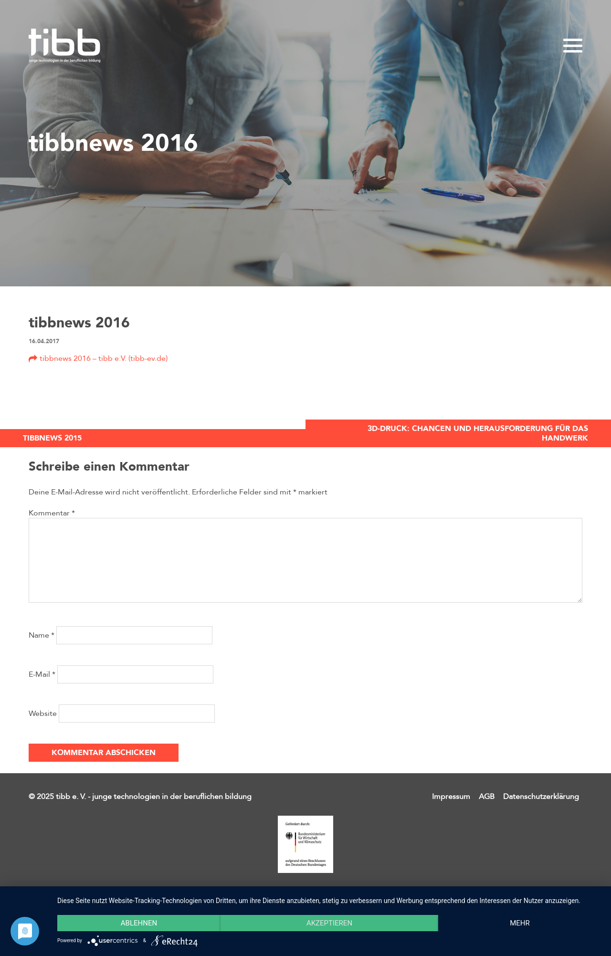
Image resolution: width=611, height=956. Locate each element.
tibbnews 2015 (52, 438)
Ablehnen (139, 923)
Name (41, 635)
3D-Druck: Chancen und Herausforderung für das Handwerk (478, 433)
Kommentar (52, 513)
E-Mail (42, 674)
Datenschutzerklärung (541, 796)
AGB (487, 796)
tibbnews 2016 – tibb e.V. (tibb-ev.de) (104, 358)
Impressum (451, 796)
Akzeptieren (329, 923)
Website (43, 713)
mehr (520, 923)
